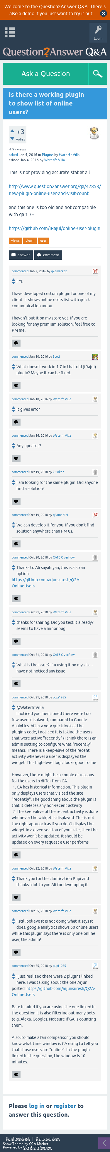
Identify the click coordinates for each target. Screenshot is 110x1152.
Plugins (47, 155)
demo (28, 13)
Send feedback (18, 1139)
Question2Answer (37, 1147)
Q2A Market (38, 1144)
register (64, 1105)
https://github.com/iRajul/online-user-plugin (54, 228)
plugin (30, 240)
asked (13, 155)
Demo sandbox (48, 1139)
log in (37, 1105)
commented (20, 271)
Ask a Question (45, 74)
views (15, 240)
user (43, 240)
